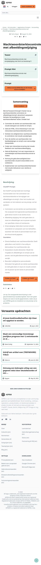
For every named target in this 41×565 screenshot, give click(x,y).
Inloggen (14, 6)
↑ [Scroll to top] (36, 560)
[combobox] (20, 12)
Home (5, 27)
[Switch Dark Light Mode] (8, 6)
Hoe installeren (27, 460)
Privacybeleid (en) (7, 460)
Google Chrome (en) (28, 463)
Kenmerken (5, 436)
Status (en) (25, 438)
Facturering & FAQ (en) (29, 441)
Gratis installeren (28, 6)
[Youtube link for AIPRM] (6, 420)
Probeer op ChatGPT (30, 279)
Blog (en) (4, 450)
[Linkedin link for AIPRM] (11, 420)
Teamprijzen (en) (7, 446)
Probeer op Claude (11, 279)
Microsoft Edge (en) (28, 467)
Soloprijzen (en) (6, 443)
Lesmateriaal (26, 428)
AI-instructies (12, 27)
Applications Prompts (24, 27)
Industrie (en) (5, 432)
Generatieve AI (6, 439)
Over (3, 428)
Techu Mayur (15, 34)
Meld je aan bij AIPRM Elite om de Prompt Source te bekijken (21, 88)
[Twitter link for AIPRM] (2, 419)
